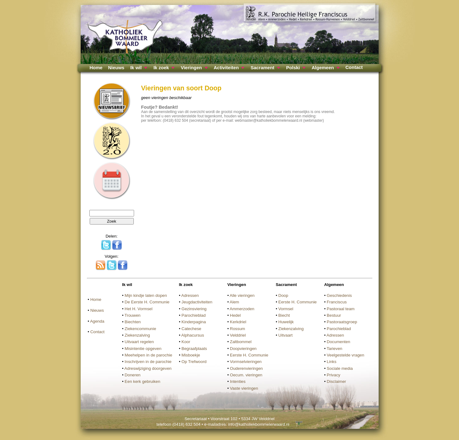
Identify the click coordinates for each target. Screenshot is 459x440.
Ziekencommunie (140, 328)
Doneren (133, 375)
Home (96, 67)
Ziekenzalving (137, 335)
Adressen (190, 295)
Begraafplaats (194, 348)
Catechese (191, 328)
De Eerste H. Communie (147, 302)
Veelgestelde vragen (345, 355)
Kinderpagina (194, 322)
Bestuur (334, 315)
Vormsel (285, 308)
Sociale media (340, 368)
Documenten (338, 341)
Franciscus (337, 302)
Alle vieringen (242, 295)
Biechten (133, 322)
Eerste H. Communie (249, 355)
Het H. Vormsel (139, 308)
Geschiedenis (339, 295)
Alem (234, 302)
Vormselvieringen (246, 361)
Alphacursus (192, 335)
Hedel (235, 315)
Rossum (237, 328)
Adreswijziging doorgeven (148, 368)
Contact (354, 67)
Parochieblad (194, 315)
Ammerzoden (242, 308)
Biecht (284, 315)
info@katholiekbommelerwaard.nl (258, 424)
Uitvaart (285, 335)
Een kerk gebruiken (142, 381)
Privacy (333, 375)
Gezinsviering (194, 308)
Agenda (97, 321)
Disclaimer (336, 381)
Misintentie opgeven (143, 348)
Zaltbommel (241, 341)
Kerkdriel (238, 322)
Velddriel (238, 335)
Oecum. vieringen (246, 375)
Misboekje (191, 355)
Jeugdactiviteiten (197, 302)
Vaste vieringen (244, 388)
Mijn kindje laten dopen (146, 295)
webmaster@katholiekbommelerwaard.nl (268, 120)
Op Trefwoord (194, 361)
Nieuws (116, 67)
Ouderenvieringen (246, 368)
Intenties (237, 381)
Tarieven (334, 348)
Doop (283, 295)
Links (331, 361)
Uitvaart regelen (139, 341)
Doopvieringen (243, 348)
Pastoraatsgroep (342, 322)
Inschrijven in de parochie (148, 361)
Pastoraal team (341, 308)
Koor (186, 341)
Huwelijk (286, 322)
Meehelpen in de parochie (148, 355)
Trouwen (132, 315)
